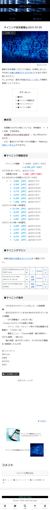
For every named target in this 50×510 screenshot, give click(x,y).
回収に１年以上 (8, 145)
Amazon (39, 271)
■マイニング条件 (24, 107)
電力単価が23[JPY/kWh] (23, 72)
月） (38, 79)
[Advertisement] (25, 399)
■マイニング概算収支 (25, 100)
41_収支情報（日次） (11, 374)
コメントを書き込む (25, 473)
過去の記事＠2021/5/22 (21, 258)
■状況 (20, 97)
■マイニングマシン (25, 104)
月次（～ (31, 79)
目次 (21, 92)
